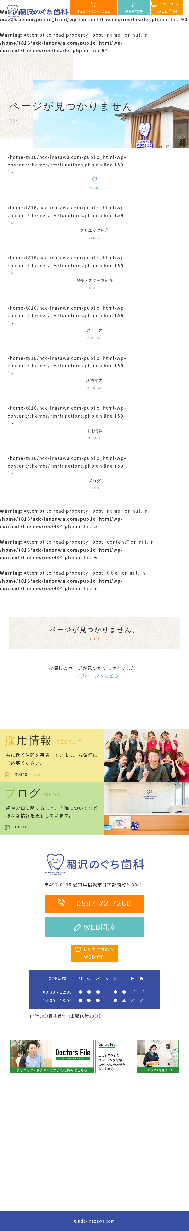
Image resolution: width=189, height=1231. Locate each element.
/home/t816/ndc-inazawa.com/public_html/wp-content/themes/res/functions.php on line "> (95, 172)
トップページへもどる (94, 676)
